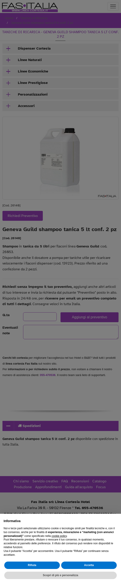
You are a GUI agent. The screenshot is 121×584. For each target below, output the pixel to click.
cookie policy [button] (59, 536)
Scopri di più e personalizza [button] (60, 575)
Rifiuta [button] (32, 565)
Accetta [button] (89, 565)
